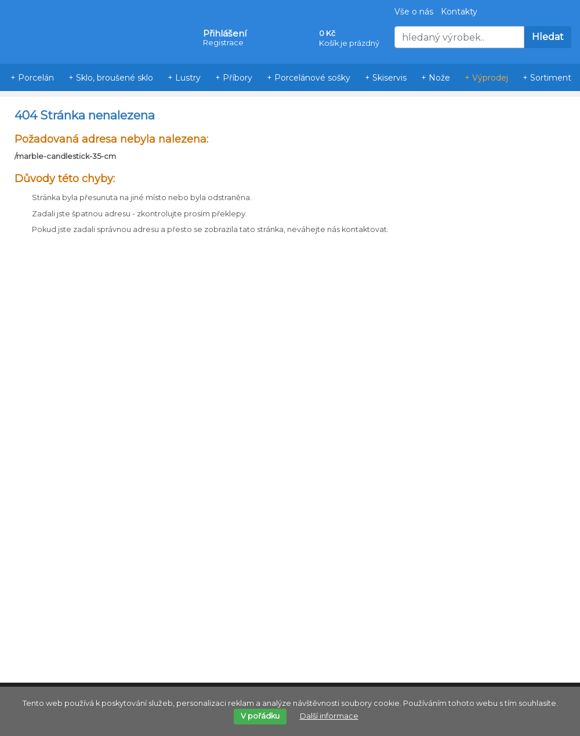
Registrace (223, 42)
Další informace (329, 716)
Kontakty (459, 11)
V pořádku (260, 716)
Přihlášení (224, 33)
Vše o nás (413, 11)
